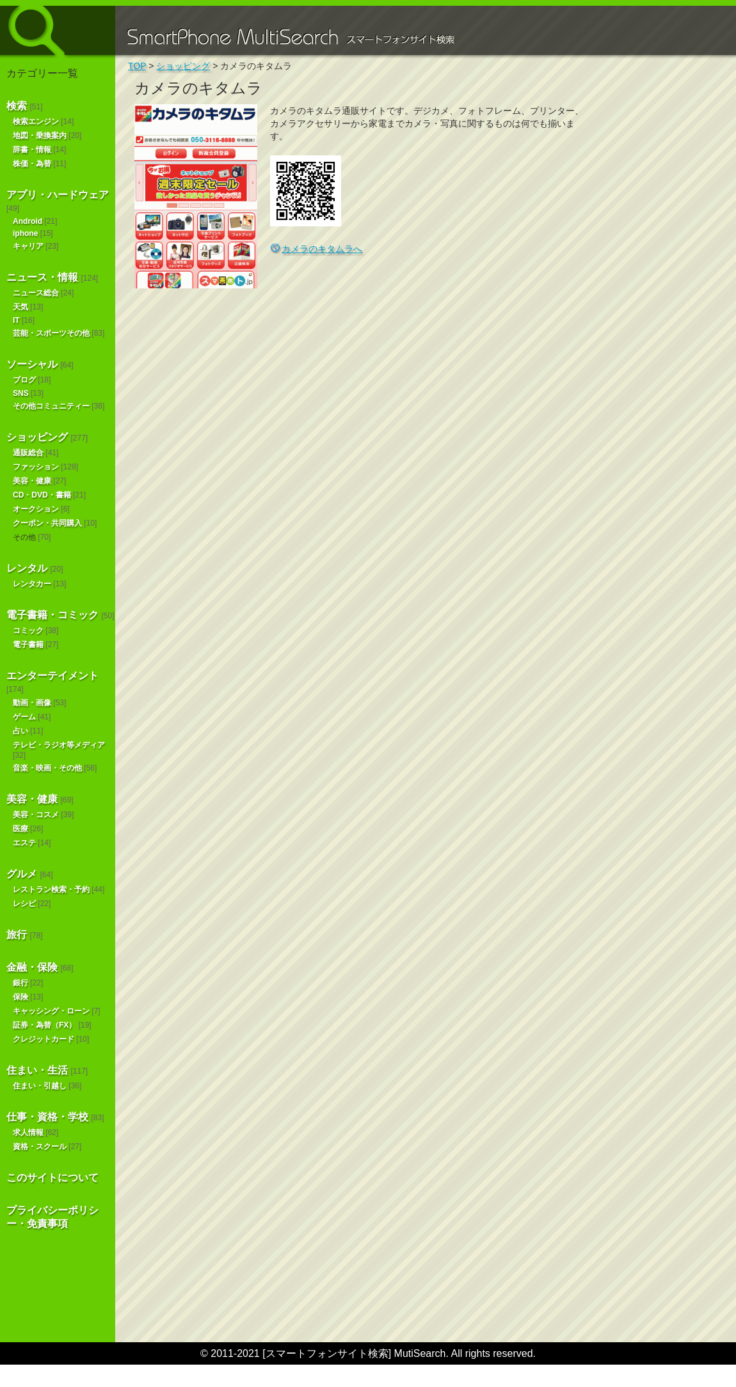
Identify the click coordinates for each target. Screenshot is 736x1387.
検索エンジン (36, 121)
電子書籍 (28, 644)
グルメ (21, 873)
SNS (21, 393)
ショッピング (37, 437)
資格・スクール (40, 1146)
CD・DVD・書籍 (42, 494)
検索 (16, 105)
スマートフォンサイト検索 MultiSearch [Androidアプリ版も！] (57, 30)
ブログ (24, 379)
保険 (20, 996)
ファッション (36, 466)
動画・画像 (32, 702)
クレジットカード (43, 1039)
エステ (24, 842)
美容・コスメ (36, 814)
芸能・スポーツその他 (51, 333)
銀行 (20, 982)
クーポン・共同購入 (47, 523)
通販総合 (28, 452)
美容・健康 (32, 480)
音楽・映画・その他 (47, 768)
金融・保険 (32, 967)
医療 (20, 828)
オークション (36, 509)
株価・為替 (32, 163)
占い (20, 730)
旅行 (16, 934)
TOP (137, 66)
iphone (25, 233)
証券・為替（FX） (44, 1025)
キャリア (28, 246)
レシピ (24, 903)
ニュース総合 (36, 292)
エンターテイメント (52, 675)
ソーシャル (32, 364)
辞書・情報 (32, 149)
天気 (20, 306)
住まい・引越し (40, 1085)
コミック (28, 630)
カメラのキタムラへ (322, 249)
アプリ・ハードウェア (57, 194)
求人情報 (28, 1132)
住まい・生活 (37, 1070)
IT (16, 320)
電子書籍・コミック (52, 614)
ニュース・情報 (42, 277)
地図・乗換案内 (40, 135)
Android (27, 221)
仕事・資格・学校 (47, 1116)
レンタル (26, 568)
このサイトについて (52, 1177)
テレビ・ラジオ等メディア (59, 745)
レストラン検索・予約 (51, 889)
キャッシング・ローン (51, 1011)
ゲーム (24, 716)
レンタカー (32, 583)
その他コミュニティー (51, 406)
